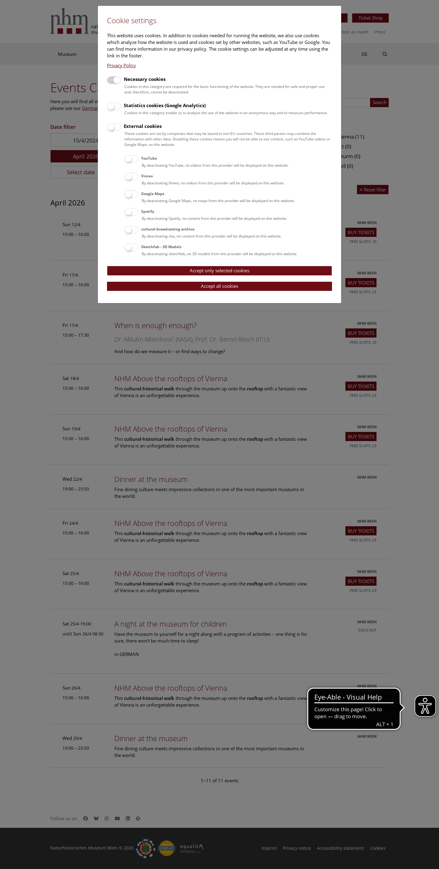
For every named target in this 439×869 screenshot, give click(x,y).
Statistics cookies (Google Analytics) (165, 105)
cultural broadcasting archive (168, 229)
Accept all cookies (219, 286)
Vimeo (147, 176)
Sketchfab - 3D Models (161, 246)
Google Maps (152, 193)
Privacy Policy (121, 65)
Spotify (147, 211)
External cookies (143, 126)
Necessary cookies (145, 79)
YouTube (149, 158)
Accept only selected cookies (219, 270)
